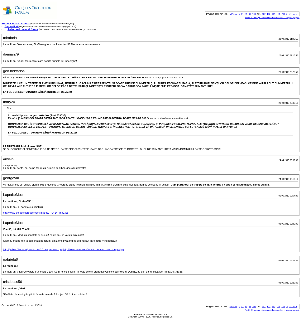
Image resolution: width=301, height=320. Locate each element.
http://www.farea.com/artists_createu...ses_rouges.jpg (93, 249)
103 (268, 14)
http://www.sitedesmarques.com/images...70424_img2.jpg (36, 212)
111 (273, 14)
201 (283, 14)
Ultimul (293, 14)
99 (250, 14)
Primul (233, 14)
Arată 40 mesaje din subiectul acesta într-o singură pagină (272, 17)
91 (246, 14)
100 (254, 14)
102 (263, 14)
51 (242, 14)
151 (278, 14)
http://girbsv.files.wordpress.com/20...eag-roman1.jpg (33, 249)
